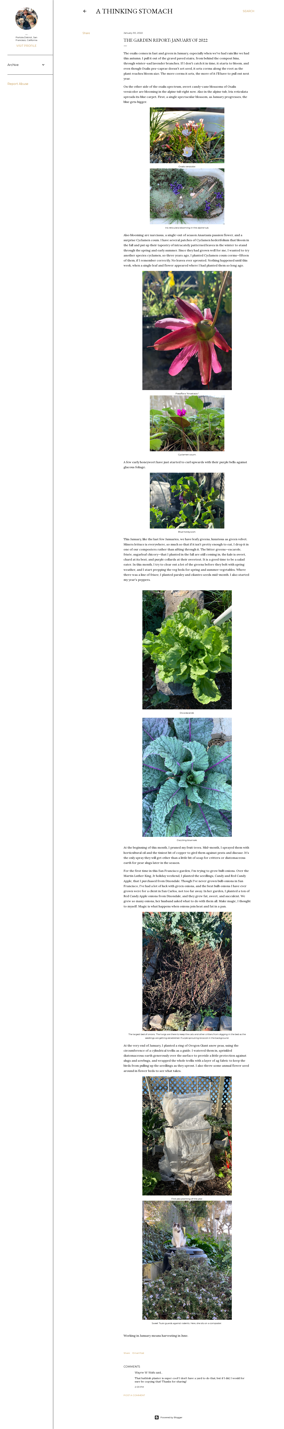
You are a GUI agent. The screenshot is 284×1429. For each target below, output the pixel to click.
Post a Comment (134, 1395)
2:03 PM (139, 1386)
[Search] (248, 11)
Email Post (138, 1353)
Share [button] (86, 33)
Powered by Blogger (168, 1417)
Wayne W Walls (145, 1372)
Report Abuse (17, 84)
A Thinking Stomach (134, 11)
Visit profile (26, 45)
